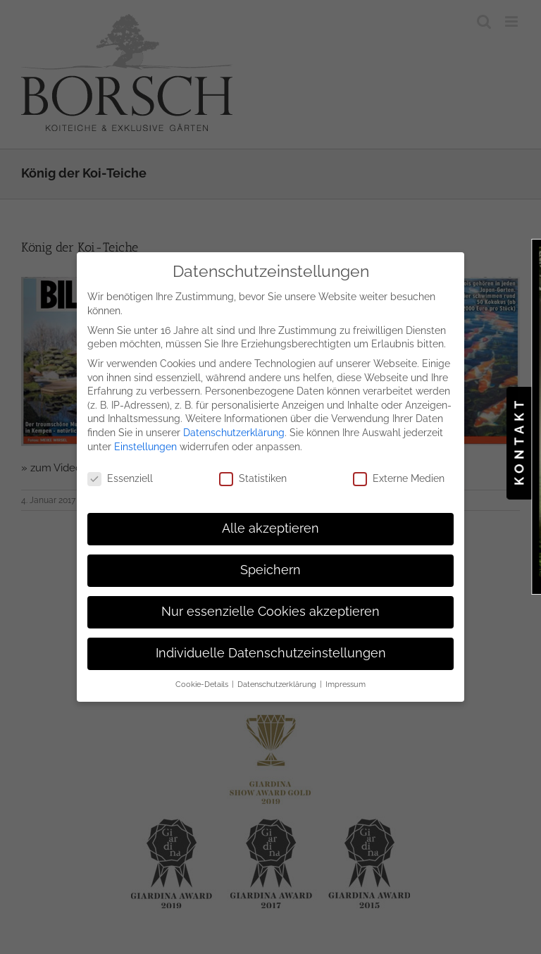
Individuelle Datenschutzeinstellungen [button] (271, 649)
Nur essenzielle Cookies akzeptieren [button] (270, 607)
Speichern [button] (270, 566)
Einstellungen (145, 441)
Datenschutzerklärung (234, 427)
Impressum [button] (345, 680)
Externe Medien (398, 474)
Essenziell (120, 474)
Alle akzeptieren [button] (270, 524)
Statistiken (253, 474)
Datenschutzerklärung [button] (277, 680)
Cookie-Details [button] (202, 680)
